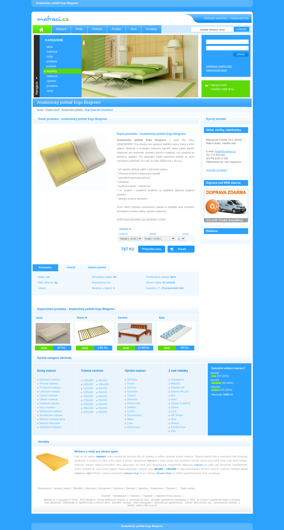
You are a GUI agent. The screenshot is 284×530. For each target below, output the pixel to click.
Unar (130, 423)
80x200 (103, 404)
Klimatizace (119, 495)
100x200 (104, 384)
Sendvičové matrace (51, 415)
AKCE (50, 46)
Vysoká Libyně (61, 488)
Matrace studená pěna (52, 419)
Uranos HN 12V (180, 391)
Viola (174, 399)
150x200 (88, 396)
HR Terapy (177, 415)
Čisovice (170, 488)
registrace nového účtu (219, 66)
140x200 (88, 380)
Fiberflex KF (178, 387)
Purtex (131, 383)
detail (44, 348)
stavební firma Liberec (168, 495)
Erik (173, 395)
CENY (50, 90)
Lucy (173, 411)
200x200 (88, 412)
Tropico (131, 395)
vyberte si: (125, 229)
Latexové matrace (50, 391)
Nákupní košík (219, 85)
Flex (173, 431)
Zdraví (188, 502)
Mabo (130, 419)
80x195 (103, 392)
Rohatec (130, 488)
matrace (101, 456)
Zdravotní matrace (50, 379)
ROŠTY (50, 56)
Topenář (148, 495)
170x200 (88, 400)
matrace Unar (131, 473)
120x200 (88, 392)
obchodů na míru (139, 499)
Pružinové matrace (50, 387)
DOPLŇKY (52, 71)
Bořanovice (44, 488)
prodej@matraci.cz (225, 151)
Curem (131, 411)
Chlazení (135, 495)
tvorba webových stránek (111, 499)
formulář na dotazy (216, 170)
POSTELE (51, 66)
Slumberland (134, 415)
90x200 (103, 380)
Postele (116, 29)
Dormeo (131, 387)
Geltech (131, 407)
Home (40, 110)
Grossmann (133, 427)
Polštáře (97, 29)
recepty (127, 502)
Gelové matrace (49, 395)
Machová (90, 488)
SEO (192, 499)
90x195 (103, 400)
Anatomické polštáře (72, 110)
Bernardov (104, 488)
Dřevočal (132, 399)
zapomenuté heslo (216, 70)
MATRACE (52, 51)
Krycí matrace (47, 407)
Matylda (175, 383)
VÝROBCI (51, 81)
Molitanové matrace (51, 411)
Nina (173, 419)
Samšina (118, 488)
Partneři (105, 495)
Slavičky (142, 488)
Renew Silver (164, 473)
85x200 (103, 408)
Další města (188, 488)
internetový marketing (173, 499)
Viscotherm (177, 379)
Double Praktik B (180, 403)
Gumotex (132, 391)
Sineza (175, 423)
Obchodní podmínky (215, 18)
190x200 (88, 408)
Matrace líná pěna (50, 423)
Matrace (61, 29)
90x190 (103, 388)
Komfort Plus (178, 427)
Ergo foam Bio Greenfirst (99, 110)
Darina (174, 407)
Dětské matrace (49, 399)
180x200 (88, 404)
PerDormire (133, 403)
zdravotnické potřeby (225, 502)
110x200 (88, 388)
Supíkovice (156, 488)
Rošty (79, 29)
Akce (133, 29)
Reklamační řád (239, 18)
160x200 (88, 384)
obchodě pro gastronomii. (169, 502)
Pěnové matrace (49, 383)
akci (89, 473)
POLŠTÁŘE (52, 61)
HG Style (132, 379)
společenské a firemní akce (94, 502)
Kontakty (151, 29)
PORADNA (52, 86)
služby (131, 505)
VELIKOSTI (52, 76)
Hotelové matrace (50, 403)
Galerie (71, 267)
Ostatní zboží (52, 110)
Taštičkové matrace (51, 427)
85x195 (103, 396)
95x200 (103, 412)
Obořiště (78, 488)
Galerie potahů (97, 267)
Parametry (45, 267)
